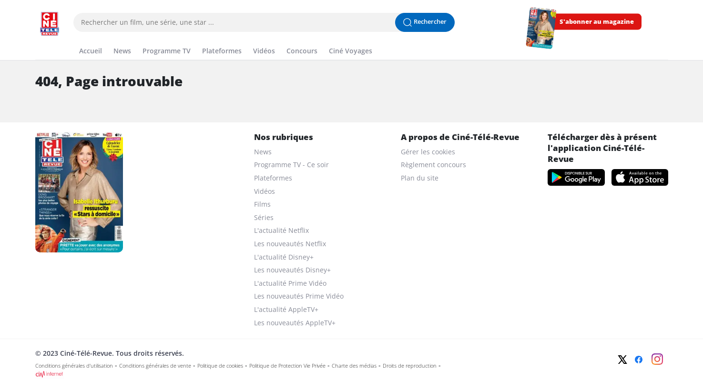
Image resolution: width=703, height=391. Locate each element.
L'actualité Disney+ (284, 256)
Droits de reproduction (410, 365)
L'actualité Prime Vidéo (290, 283)
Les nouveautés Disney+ (292, 269)
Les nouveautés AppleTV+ (295, 322)
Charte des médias (354, 365)
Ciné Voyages (350, 50)
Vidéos (264, 50)
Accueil (90, 50)
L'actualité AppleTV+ (286, 309)
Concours (301, 50)
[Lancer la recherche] (425, 22)
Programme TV (167, 50)
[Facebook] (638, 359)
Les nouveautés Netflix (290, 243)
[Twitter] (622, 359)
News (122, 50)
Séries (264, 217)
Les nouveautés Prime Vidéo (299, 296)
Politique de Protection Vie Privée (287, 365)
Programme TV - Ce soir (291, 164)
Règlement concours (433, 164)
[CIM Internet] (288, 374)
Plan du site (419, 177)
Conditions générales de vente (155, 365)
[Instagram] (657, 359)
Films (262, 204)
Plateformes (222, 50)
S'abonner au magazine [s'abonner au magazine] (597, 22)
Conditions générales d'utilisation (74, 365)
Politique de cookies (220, 365)
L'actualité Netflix (281, 230)
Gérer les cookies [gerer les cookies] (428, 151)
